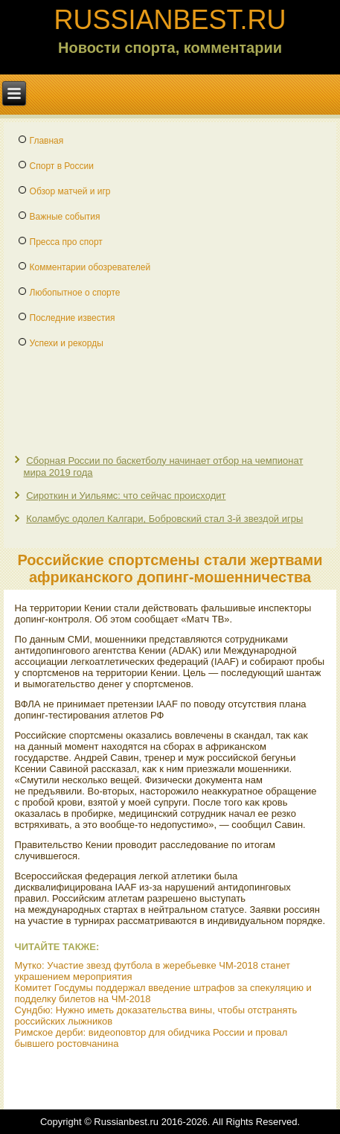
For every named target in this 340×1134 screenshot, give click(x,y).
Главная (47, 141)
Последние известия (72, 318)
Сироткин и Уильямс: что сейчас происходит (125, 495)
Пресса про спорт (66, 242)
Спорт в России (62, 166)
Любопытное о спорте (75, 292)
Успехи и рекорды (66, 343)
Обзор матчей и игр (70, 191)
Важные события (65, 216)
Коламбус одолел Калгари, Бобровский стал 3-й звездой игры (164, 518)
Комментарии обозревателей (90, 267)
